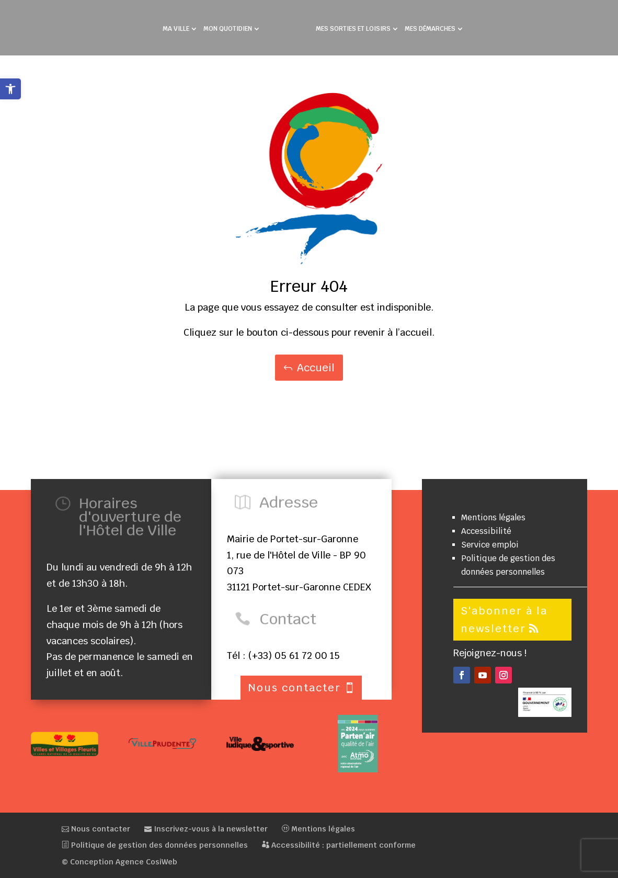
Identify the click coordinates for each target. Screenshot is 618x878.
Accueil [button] (316, 367)
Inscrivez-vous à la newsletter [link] (206, 829)
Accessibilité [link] (486, 531)
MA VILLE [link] (176, 29)
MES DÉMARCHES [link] (430, 29)
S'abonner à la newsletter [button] (504, 619)
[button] (461, 675)
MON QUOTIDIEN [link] (227, 29)
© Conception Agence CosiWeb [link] (119, 861)
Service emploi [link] (490, 545)
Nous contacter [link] (96, 829)
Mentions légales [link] (493, 517)
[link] (10, 88)
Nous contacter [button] (294, 687)
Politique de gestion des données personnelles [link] (155, 845)
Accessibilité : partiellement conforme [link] (339, 845)
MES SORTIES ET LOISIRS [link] (353, 29)
